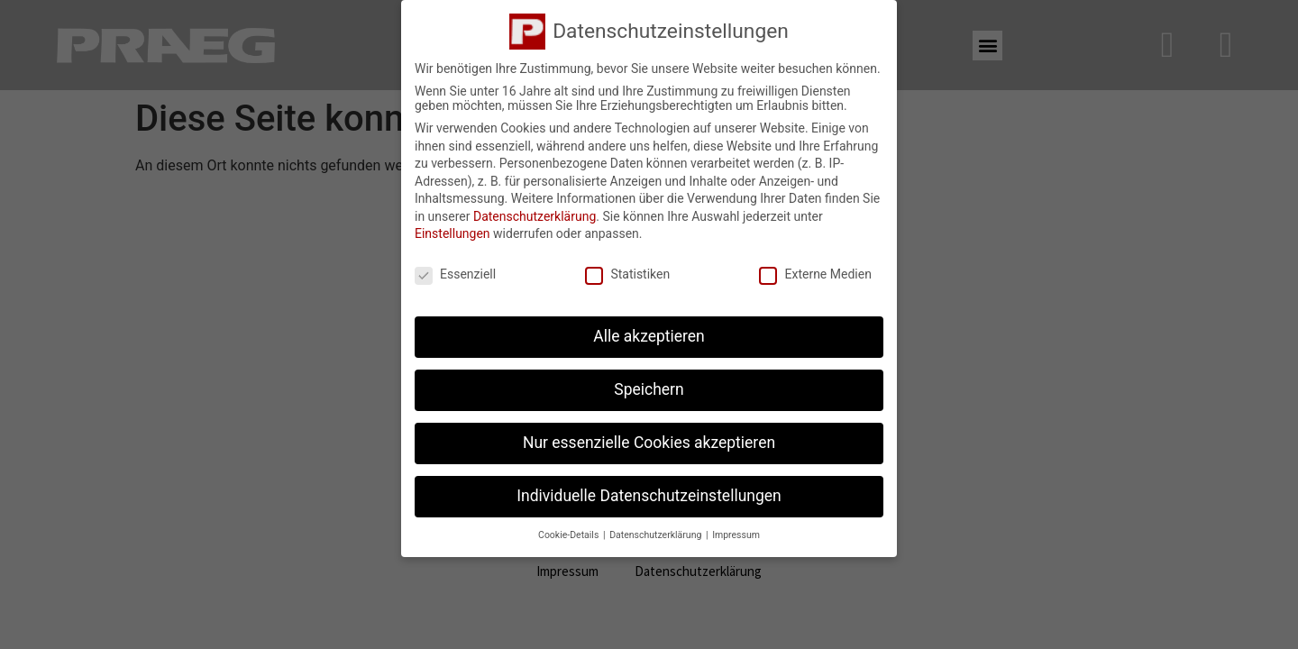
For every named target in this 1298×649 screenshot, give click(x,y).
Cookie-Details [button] (569, 530)
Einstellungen (452, 230)
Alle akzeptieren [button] (649, 332)
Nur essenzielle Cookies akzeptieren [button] (649, 438)
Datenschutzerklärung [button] (656, 530)
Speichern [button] (648, 385)
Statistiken (627, 269)
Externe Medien (815, 269)
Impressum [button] (736, 530)
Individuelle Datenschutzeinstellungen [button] (648, 491)
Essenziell (455, 269)
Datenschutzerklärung (534, 212)
